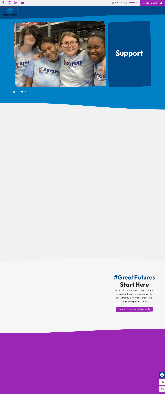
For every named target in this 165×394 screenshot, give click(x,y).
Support (76, 9)
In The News (137, 9)
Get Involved (154, 9)
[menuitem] (30, 10)
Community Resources (99, 9)
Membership (59, 9)
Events (121, 9)
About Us (42, 9)
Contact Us (132, 3)
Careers (118, 3)
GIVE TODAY (152, 2)
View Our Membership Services (134, 309)
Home (30, 9)
